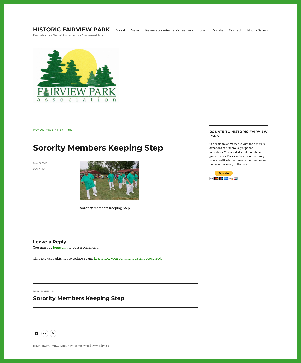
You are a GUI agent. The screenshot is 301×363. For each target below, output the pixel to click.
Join (203, 30)
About (120, 30)
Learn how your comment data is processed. (128, 258)
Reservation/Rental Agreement (169, 30)
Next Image (64, 129)
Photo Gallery (257, 30)
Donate (217, 30)
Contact (235, 30)
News (135, 30)
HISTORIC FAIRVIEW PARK (71, 29)
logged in (60, 247)
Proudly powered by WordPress (89, 346)
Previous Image (43, 129)
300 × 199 (39, 168)
